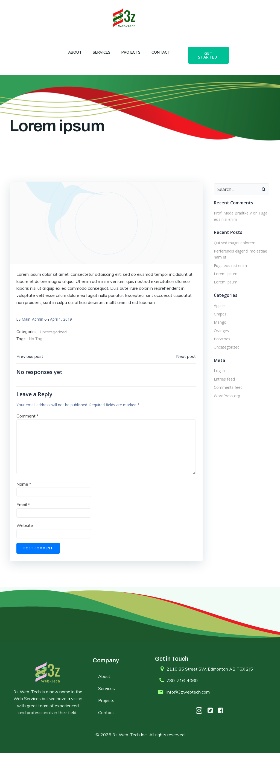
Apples (218, 318)
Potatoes (220, 351)
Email (23, 522)
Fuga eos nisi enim (228, 277)
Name (24, 501)
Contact (158, 52)
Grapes (218, 326)
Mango (218, 334)
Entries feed (222, 391)
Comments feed (226, 399)
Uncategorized (53, 346)
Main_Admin (33, 334)
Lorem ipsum (223, 286)
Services (99, 52)
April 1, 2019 (61, 334)
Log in (217, 383)
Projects (128, 52)
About (72, 52)
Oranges (219, 343)
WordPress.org (225, 408)
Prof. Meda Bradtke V (231, 225)
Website (25, 543)
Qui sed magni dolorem (232, 255)
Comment (28, 433)
